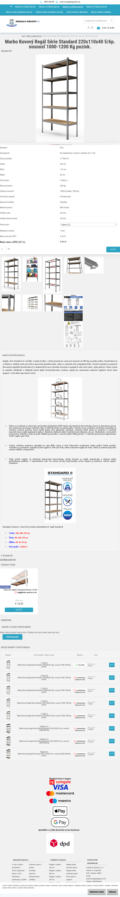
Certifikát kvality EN (8, 559)
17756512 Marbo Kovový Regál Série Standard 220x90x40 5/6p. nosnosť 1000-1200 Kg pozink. (44, 689)
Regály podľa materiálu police (72, 871)
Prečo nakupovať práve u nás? (18, 871)
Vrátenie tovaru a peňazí (35, 865)
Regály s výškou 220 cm (34, 35)
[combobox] (88, 224)
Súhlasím (111, 892)
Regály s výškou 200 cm (55, 871)
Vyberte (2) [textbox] (65, 224)
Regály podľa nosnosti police (71, 865)
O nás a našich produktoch (17, 865)
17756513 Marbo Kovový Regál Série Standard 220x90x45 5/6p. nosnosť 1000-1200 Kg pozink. (44, 664)
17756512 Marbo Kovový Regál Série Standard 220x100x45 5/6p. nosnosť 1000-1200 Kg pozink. (44, 715)
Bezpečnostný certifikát (34, 877)
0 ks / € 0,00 (108, 27)
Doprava (32, 873)
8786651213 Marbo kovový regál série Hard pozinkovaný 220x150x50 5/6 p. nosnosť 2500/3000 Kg (44, 727)
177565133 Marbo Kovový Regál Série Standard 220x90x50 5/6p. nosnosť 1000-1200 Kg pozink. (44, 677)
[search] (111, 20)
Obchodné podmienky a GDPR (19, 877)
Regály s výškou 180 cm (55, 865)
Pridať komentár (13, 636)
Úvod (23, 35)
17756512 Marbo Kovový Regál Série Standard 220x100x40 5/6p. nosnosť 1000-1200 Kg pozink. (44, 702)
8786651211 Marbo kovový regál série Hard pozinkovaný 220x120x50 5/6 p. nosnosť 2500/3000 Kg (44, 740)
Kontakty (32, 870)
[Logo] (23, 22)
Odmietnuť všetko (93, 892)
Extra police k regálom (71, 877)
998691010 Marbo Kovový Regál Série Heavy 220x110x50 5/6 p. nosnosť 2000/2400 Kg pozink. (44, 753)
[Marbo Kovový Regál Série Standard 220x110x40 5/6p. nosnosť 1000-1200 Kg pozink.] (60, 54)
